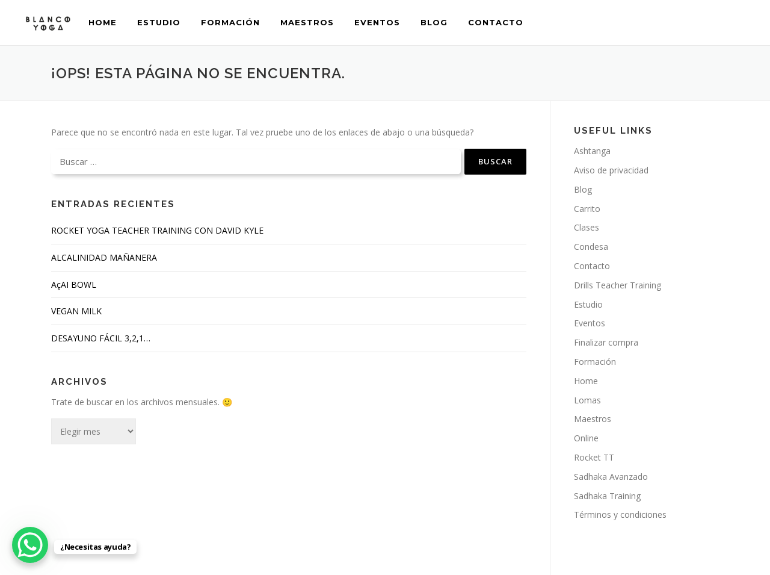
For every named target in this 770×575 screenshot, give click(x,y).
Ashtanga (592, 151)
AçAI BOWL (73, 284)
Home (102, 22)
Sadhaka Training (607, 496)
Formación (230, 22)
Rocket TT (594, 457)
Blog (434, 22)
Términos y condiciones (620, 514)
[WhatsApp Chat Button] (30, 545)
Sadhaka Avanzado (611, 476)
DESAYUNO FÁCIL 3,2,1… (100, 338)
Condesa (591, 246)
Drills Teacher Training (617, 285)
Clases (586, 227)
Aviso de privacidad (611, 170)
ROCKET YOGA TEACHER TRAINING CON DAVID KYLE (157, 230)
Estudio (158, 22)
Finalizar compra (606, 342)
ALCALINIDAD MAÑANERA (104, 257)
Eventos (377, 22)
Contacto (495, 22)
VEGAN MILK (76, 311)
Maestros (307, 22)
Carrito (587, 208)
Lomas (587, 400)
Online (586, 438)
